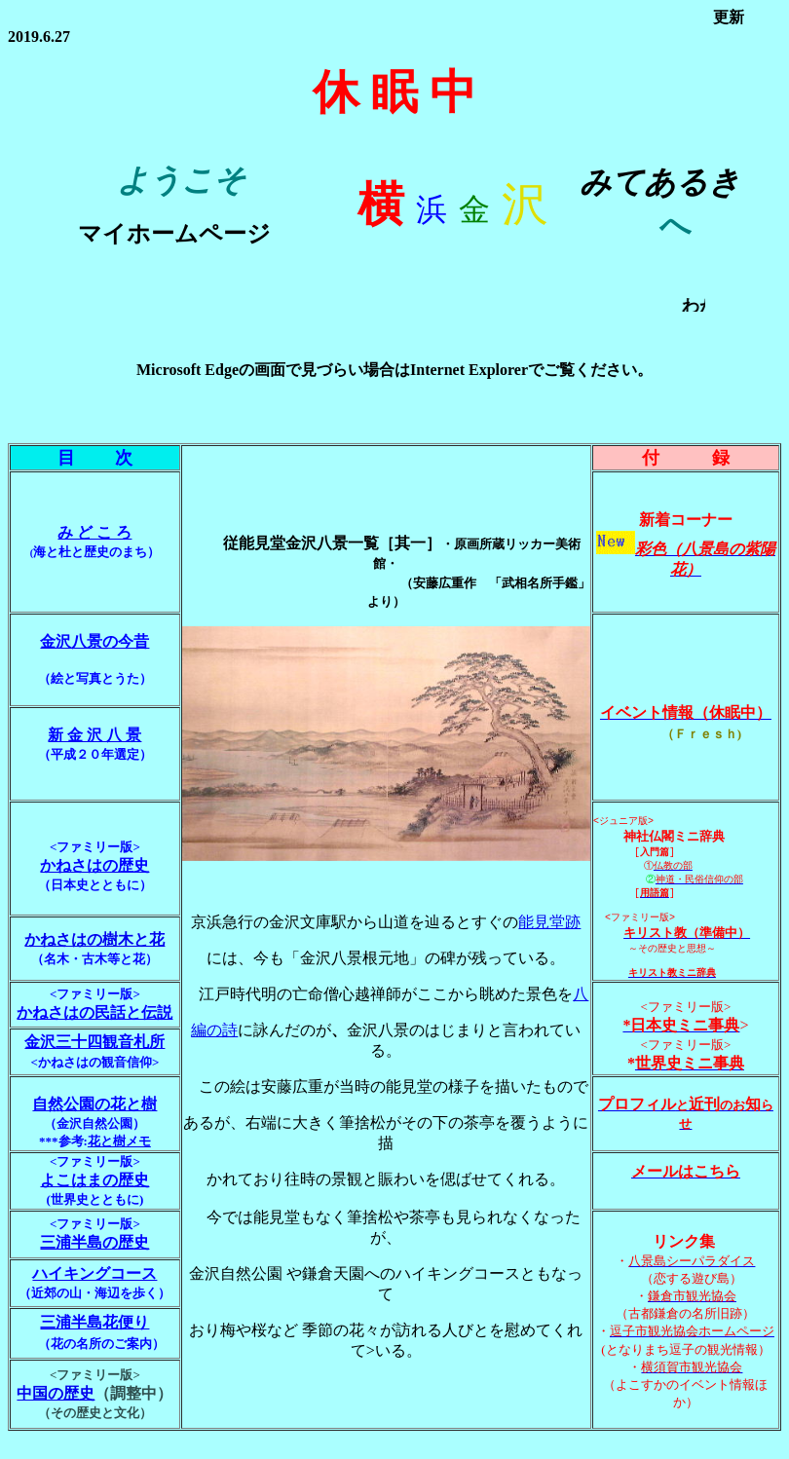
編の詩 (214, 1039)
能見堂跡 (549, 931)
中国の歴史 (55, 1413)
